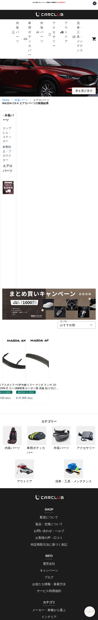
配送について (49, 517)
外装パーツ (21, 100)
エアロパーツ (7, 168)
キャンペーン (49, 570)
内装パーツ (12, 438)
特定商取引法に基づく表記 (49, 544)
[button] (15, 32)
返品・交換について (49, 524)
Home (5, 100)
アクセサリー (85, 438)
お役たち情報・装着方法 (49, 584)
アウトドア (24, 471)
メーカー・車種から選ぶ (49, 610)
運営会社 (49, 563)
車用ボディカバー (36, 440)
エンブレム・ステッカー (7, 134)
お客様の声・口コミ (49, 537)
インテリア (49, 616)
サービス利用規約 (49, 591)
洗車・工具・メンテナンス (73, 471)
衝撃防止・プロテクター (7, 153)
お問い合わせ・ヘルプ (49, 531)
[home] (49, 14)
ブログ (49, 577)
